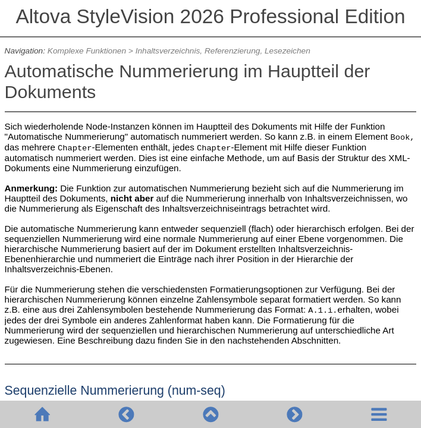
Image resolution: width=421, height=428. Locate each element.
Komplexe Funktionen (87, 50)
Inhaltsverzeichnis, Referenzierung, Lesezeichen (223, 50)
